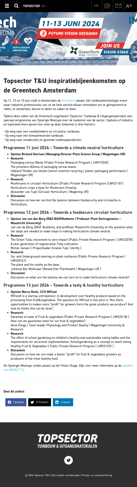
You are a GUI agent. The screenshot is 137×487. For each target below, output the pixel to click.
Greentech (68, 100)
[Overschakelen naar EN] (96, 5)
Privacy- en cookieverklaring (97, 475)
